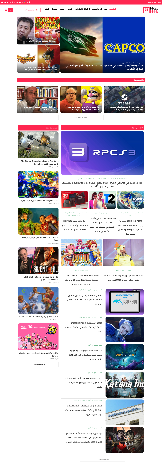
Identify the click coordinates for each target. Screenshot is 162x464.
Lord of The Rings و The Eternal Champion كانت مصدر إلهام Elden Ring (39, 162)
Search (10, 10)
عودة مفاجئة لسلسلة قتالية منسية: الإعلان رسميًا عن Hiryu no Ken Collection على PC (40, 68)
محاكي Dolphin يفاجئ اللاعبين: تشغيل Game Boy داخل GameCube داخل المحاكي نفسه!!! (84, 300)
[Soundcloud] (5, 2)
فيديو (47, 9)
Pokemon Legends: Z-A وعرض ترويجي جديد (40, 200)
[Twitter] (27, 2)
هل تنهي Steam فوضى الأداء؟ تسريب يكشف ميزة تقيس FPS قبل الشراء (126, 108)
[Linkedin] (14, 2)
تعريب (70, 9)
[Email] (17, 2)
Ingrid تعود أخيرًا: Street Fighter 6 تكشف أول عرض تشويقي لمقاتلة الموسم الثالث (83, 327)
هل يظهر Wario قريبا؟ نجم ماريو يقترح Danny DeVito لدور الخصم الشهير (83, 108)
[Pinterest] (22, 2)
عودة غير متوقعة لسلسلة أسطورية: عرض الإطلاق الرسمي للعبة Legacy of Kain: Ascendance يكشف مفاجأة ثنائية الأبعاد (83, 438)
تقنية (62, 9)
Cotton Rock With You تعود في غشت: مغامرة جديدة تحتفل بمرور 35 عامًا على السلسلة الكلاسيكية (81, 280)
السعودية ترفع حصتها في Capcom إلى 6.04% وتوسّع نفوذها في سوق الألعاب (104, 67)
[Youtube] (20, 2)
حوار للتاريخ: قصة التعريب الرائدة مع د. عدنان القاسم (40, 108)
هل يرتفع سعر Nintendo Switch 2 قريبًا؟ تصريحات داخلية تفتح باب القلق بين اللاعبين (74, 225)
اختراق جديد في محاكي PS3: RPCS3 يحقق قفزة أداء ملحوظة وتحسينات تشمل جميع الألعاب (102, 184)
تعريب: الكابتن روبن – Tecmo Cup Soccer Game (38, 316)
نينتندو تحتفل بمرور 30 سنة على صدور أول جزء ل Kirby (38, 354)
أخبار (105, 9)
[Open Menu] (6, 10)
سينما (54, 9)
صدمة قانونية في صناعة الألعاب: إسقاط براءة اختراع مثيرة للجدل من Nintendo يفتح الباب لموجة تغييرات (83, 410)
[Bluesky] (7, 2)
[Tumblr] (12, 2)
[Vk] (10, 2)
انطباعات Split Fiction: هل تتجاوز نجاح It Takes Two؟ (38, 239)
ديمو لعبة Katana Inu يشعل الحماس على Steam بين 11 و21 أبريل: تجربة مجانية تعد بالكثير (83, 382)
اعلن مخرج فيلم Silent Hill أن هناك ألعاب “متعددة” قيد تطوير (40, 278)
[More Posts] (81, 117)
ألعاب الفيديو (97, 9)
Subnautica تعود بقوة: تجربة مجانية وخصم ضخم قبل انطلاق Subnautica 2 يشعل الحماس (85, 355)
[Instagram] (24, 2)
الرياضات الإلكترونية (82, 9)
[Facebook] (29, 2)
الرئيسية (112, 9)
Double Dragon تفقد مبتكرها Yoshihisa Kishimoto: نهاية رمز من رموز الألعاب (42, 40)
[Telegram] (2, 2)
